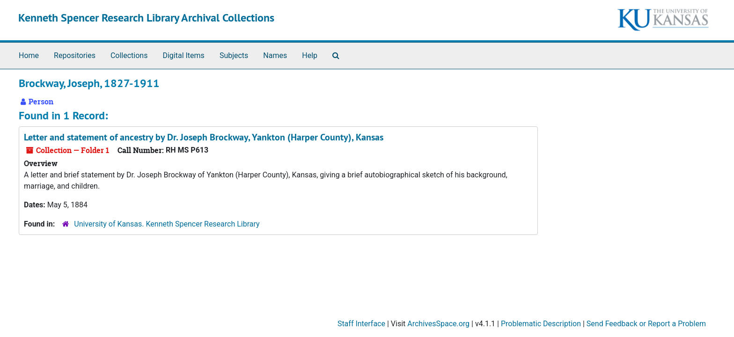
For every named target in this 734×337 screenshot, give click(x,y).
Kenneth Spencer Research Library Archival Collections (146, 17)
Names (275, 55)
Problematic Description (541, 323)
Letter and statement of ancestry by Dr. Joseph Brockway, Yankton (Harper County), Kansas (203, 137)
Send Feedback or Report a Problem (646, 323)
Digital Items (183, 55)
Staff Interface (361, 323)
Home (29, 55)
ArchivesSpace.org (438, 323)
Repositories (74, 55)
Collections (129, 55)
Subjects (234, 55)
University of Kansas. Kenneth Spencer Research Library (166, 224)
